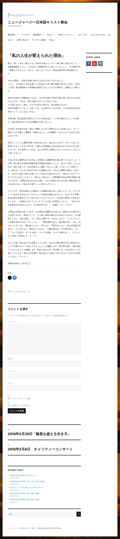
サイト (10, 383)
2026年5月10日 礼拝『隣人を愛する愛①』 (25, 499)
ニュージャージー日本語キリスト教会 (38, 22)
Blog (49, 35)
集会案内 (37, 35)
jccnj (13, 291)
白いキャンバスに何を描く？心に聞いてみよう (26, 487)
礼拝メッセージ (65, 35)
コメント (12, 322)
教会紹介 (12, 35)
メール (11, 371)
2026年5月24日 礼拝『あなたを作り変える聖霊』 (28, 481)
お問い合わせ (22, 40)
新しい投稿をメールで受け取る (19, 405)
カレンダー (83, 35)
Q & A (10, 40)
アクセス (26, 35)
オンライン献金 (39, 40)
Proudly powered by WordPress (49, 528)
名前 (10, 359)
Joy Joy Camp (98, 35)
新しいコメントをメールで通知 (19, 398)
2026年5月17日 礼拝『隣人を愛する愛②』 (25, 493)
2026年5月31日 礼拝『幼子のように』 (24, 475)
